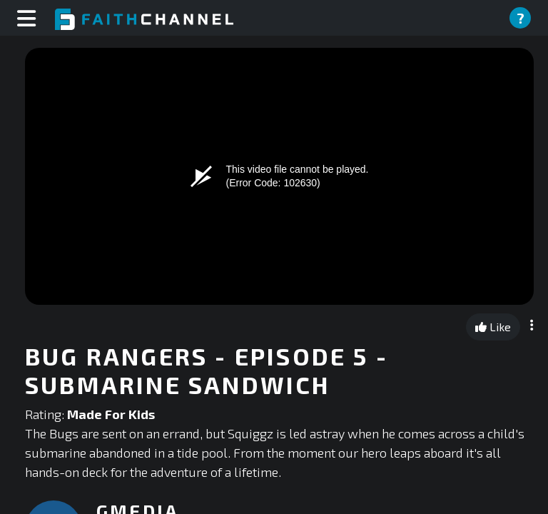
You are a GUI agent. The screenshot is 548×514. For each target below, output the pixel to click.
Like (493, 326)
